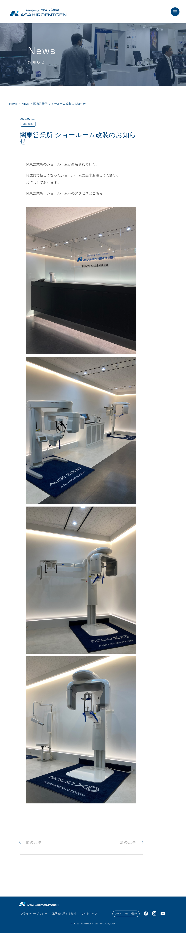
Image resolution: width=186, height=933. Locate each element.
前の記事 (34, 842)
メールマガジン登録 (126, 913)
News (25, 104)
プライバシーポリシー (34, 913)
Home (13, 104)
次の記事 (128, 842)
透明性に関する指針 (64, 913)
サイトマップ (89, 913)
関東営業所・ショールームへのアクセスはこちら (64, 193)
